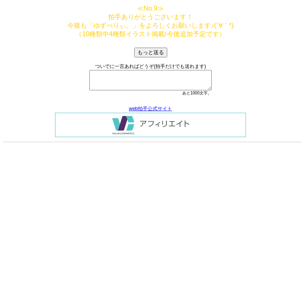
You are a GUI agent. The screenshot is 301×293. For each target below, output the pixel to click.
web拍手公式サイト (150, 109)
